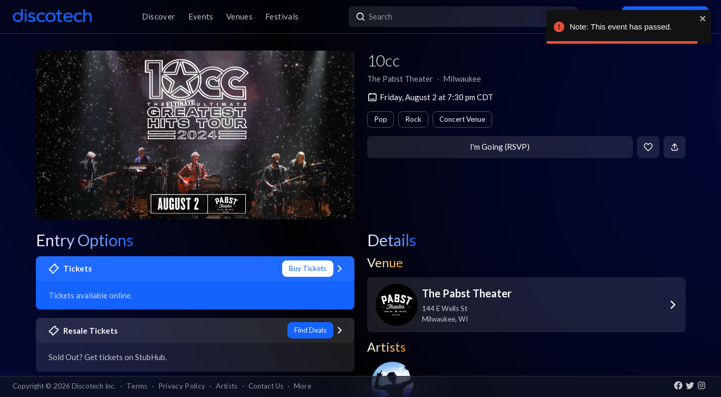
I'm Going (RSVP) (500, 146)
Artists (226, 386)
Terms (137, 386)
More (302, 386)
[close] (703, 18)
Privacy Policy (182, 386)
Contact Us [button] (265, 386)
